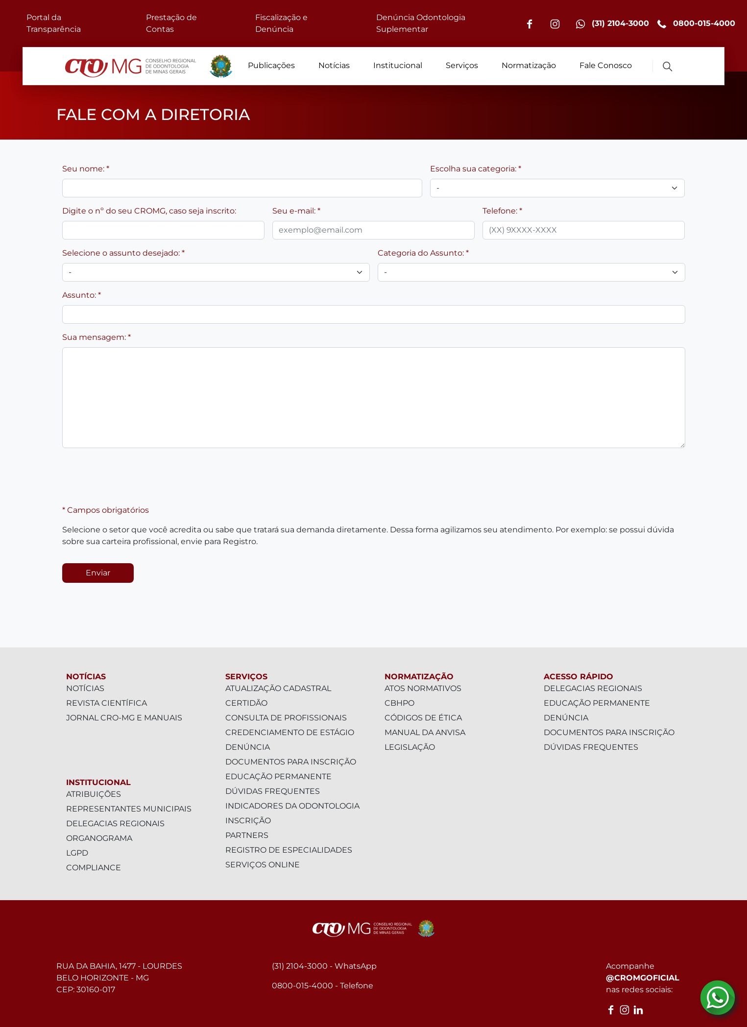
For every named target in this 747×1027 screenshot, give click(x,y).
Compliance (93, 867)
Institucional (397, 65)
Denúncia (247, 747)
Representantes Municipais (129, 808)
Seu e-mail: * (296, 210)
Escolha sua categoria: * (475, 168)
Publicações (271, 65)
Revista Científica (106, 703)
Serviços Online (262, 864)
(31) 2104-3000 (612, 24)
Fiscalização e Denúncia (281, 23)
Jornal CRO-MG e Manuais (124, 717)
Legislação (410, 747)
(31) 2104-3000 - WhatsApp (324, 966)
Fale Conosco (605, 65)
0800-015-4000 (696, 24)
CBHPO (399, 703)
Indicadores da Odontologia (292, 806)
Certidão (246, 703)
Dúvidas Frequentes (272, 791)
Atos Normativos (423, 688)
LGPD (77, 853)
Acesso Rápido (578, 676)
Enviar (98, 572)
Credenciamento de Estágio (289, 732)
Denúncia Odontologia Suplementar (420, 23)
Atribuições (93, 794)
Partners (246, 835)
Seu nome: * (85, 168)
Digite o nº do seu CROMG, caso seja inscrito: (149, 210)
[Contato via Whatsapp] (717, 997)
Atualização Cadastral (278, 688)
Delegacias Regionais (115, 823)
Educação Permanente (278, 776)
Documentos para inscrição (290, 761)
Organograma (99, 838)
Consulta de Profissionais (286, 717)
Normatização (529, 65)
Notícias (334, 65)
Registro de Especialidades (288, 850)
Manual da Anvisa (425, 732)
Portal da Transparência (53, 23)
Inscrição (248, 820)
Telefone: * (502, 210)
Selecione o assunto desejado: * (123, 253)
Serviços (462, 65)
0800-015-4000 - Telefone (322, 985)
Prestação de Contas (171, 23)
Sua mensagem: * (96, 337)
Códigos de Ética (423, 717)
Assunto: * (81, 295)
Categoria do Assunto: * (423, 253)
